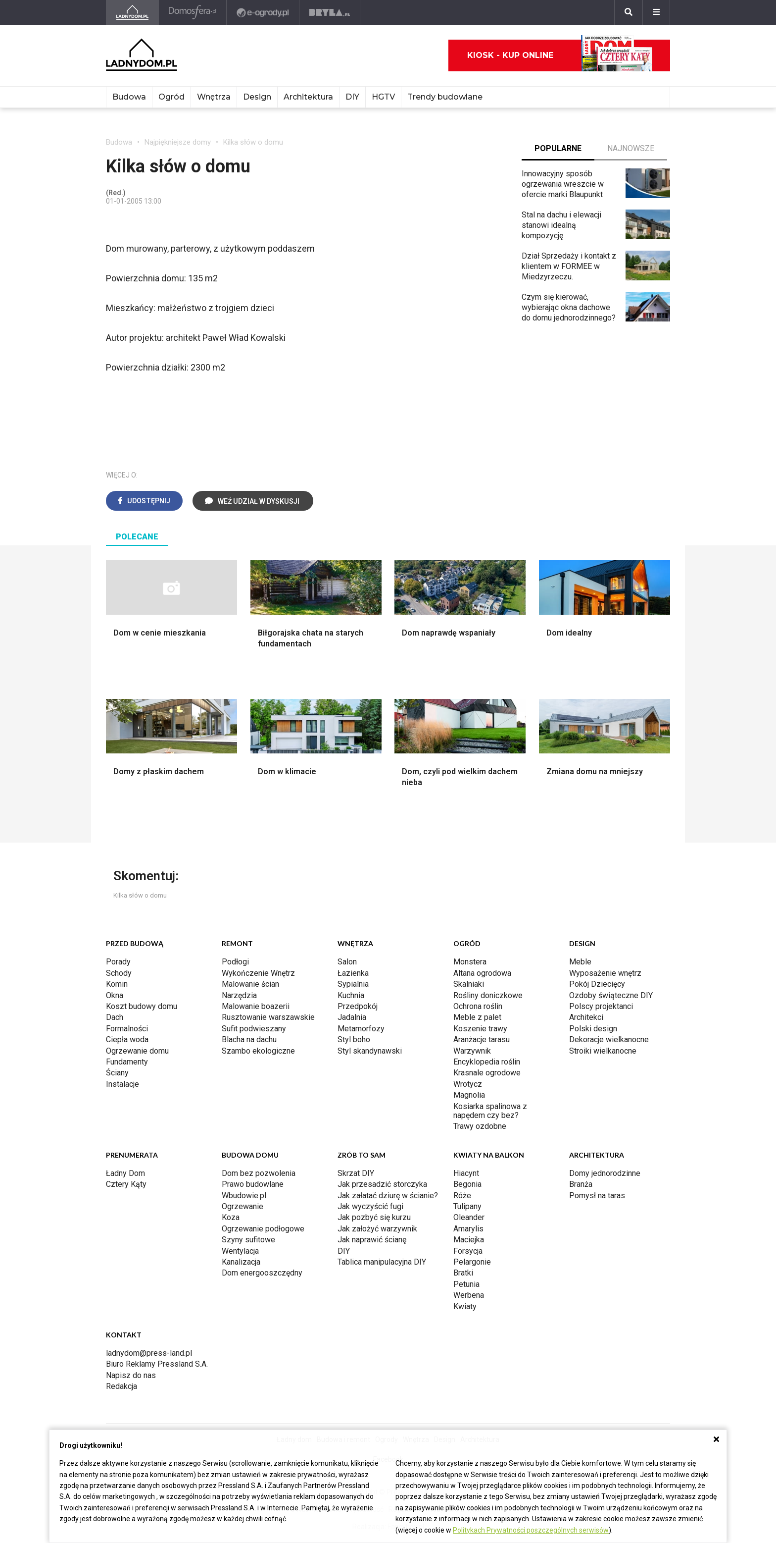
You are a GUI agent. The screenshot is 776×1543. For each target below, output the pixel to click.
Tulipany (467, 1206)
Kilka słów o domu (253, 142)
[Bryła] (329, 12)
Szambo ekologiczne (258, 1051)
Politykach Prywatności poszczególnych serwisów (531, 1530)
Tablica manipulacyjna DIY (382, 1262)
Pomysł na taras (597, 1195)
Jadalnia (352, 1017)
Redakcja (121, 1386)
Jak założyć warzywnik (377, 1228)
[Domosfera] (193, 12)
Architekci (586, 1017)
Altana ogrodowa (482, 973)
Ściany (117, 1072)
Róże (462, 1195)
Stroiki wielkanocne (602, 1051)
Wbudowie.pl (244, 1195)
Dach (114, 1017)
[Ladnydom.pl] (132, 12)
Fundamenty (127, 1061)
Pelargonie (472, 1262)
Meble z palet (477, 1017)
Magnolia (469, 1095)
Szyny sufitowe (248, 1239)
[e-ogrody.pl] (263, 12)
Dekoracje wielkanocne (609, 1039)
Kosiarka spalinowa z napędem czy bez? (490, 1111)
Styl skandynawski (370, 1051)
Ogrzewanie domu (137, 1051)
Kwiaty (465, 1306)
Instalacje (122, 1084)
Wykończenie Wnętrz (258, 973)
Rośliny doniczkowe (488, 995)
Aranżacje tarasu (481, 1039)
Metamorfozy (361, 1028)
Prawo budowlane (253, 1184)
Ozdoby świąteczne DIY (611, 995)
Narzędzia (239, 995)
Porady (118, 961)
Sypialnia (353, 984)
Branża (580, 1184)
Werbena (468, 1295)
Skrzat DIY (356, 1173)
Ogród (171, 97)
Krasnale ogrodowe (487, 1072)
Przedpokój (358, 1006)
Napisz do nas (131, 1375)
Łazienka (353, 973)
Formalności (127, 1028)
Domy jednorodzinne (604, 1173)
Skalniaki (468, 984)
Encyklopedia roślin (486, 1061)
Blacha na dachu (249, 1039)
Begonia (467, 1184)
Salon (347, 961)
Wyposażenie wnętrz (605, 973)
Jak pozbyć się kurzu (374, 1217)
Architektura (308, 97)
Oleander (469, 1217)
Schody (119, 973)
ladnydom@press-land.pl (149, 1353)
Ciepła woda (127, 1039)
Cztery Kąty (126, 1184)
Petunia (466, 1284)
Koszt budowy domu (141, 1006)
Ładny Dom (125, 1173)
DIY (352, 97)
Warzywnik (472, 1051)
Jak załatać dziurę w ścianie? (388, 1195)
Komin (117, 984)
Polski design (593, 1028)
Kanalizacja (241, 1262)
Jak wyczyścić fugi (370, 1206)
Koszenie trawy (480, 1028)
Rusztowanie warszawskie (268, 1017)
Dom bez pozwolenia (258, 1173)
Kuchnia (351, 995)
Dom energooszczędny (262, 1272)
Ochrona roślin (477, 1006)
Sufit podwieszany (254, 1028)
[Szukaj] (628, 12)
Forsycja (468, 1251)
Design (257, 97)
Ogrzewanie (242, 1206)
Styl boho (354, 1039)
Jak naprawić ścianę (372, 1239)
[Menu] (656, 12)
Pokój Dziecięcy (597, 984)
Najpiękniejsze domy (178, 142)
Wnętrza (214, 97)
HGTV (383, 97)
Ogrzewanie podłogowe (263, 1228)
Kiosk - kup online (559, 55)
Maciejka (468, 1239)
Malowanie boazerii (256, 1006)
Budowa (129, 97)
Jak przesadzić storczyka (382, 1184)
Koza (231, 1217)
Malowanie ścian (250, 984)
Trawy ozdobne (479, 1126)
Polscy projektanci (601, 1006)
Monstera (469, 961)
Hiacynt (466, 1173)
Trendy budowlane (445, 97)
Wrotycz (467, 1084)
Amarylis (468, 1228)
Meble (580, 961)
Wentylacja (240, 1251)
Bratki (463, 1272)
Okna (114, 995)
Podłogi (235, 961)
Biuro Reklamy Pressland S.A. (157, 1364)
